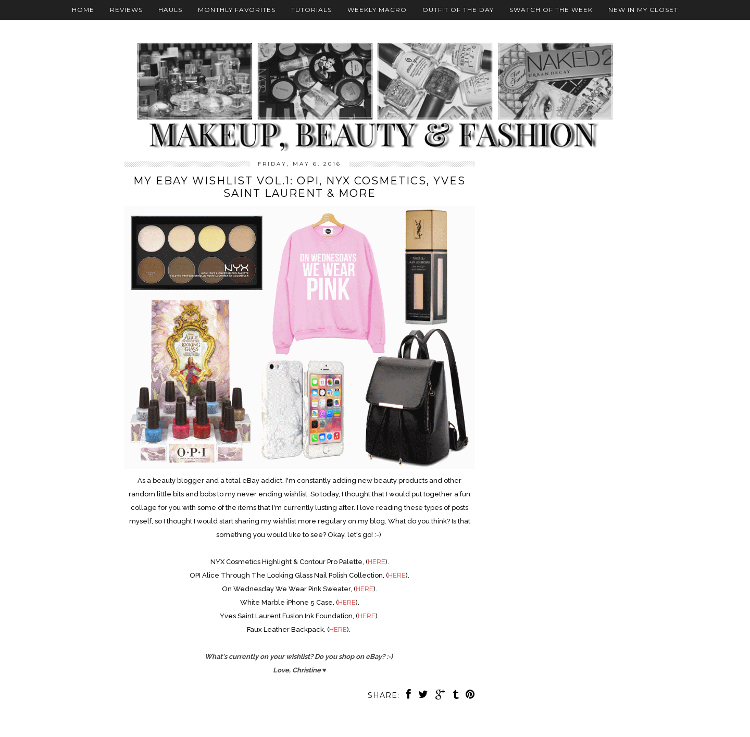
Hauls (170, 10)
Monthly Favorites (237, 10)
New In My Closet (643, 10)
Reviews (126, 10)
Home (83, 10)
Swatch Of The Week (551, 10)
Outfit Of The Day (458, 10)
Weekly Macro (377, 10)
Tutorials (311, 10)
